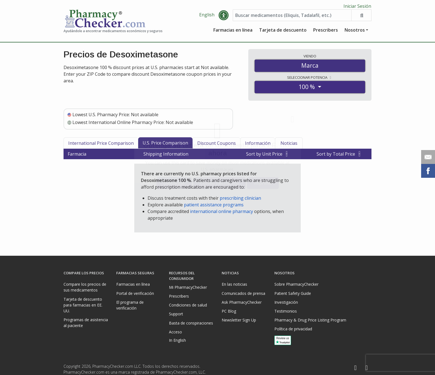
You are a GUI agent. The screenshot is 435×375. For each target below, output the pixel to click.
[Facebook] (355, 368)
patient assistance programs (214, 207)
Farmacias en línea (232, 32)
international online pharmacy (221, 213)
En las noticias (234, 284)
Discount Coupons (216, 145)
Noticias (288, 145)
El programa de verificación (130, 305)
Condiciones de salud (188, 305)
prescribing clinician (240, 200)
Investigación (286, 302)
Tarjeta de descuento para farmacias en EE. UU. (83, 305)
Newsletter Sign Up (239, 320)
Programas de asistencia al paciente (86, 322)
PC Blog (229, 311)
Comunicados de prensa (243, 293)
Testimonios (285, 311)
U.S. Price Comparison (165, 145)
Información (257, 145)
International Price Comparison (101, 145)
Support (176, 313)
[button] (224, 17)
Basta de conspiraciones (191, 323)
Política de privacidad (293, 328)
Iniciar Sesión (357, 6)
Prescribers (325, 32)
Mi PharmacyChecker (188, 287)
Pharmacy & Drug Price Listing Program (310, 320)
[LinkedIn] (366, 368)
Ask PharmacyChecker (242, 302)
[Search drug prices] (361, 17)
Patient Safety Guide (292, 293)
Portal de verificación (135, 293)
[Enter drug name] (292, 17)
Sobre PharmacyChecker (296, 284)
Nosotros (355, 32)
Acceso (175, 332)
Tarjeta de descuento (283, 32)
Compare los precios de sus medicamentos (85, 287)
